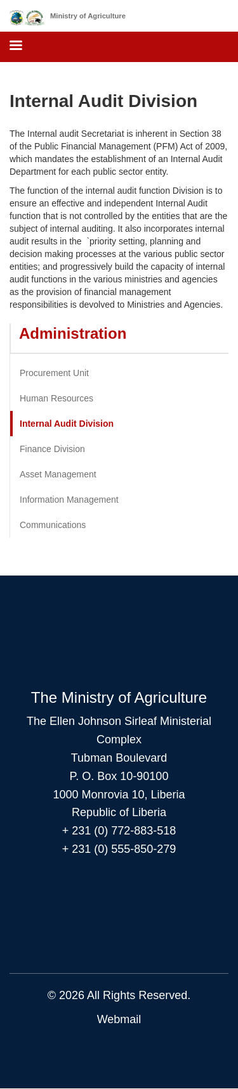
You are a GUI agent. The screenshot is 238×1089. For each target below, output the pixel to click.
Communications (53, 525)
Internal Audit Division (67, 424)
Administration (72, 333)
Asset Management (58, 474)
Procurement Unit (54, 373)
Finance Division (52, 449)
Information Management (69, 499)
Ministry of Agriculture (88, 16)
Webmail (119, 1019)
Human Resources (56, 398)
